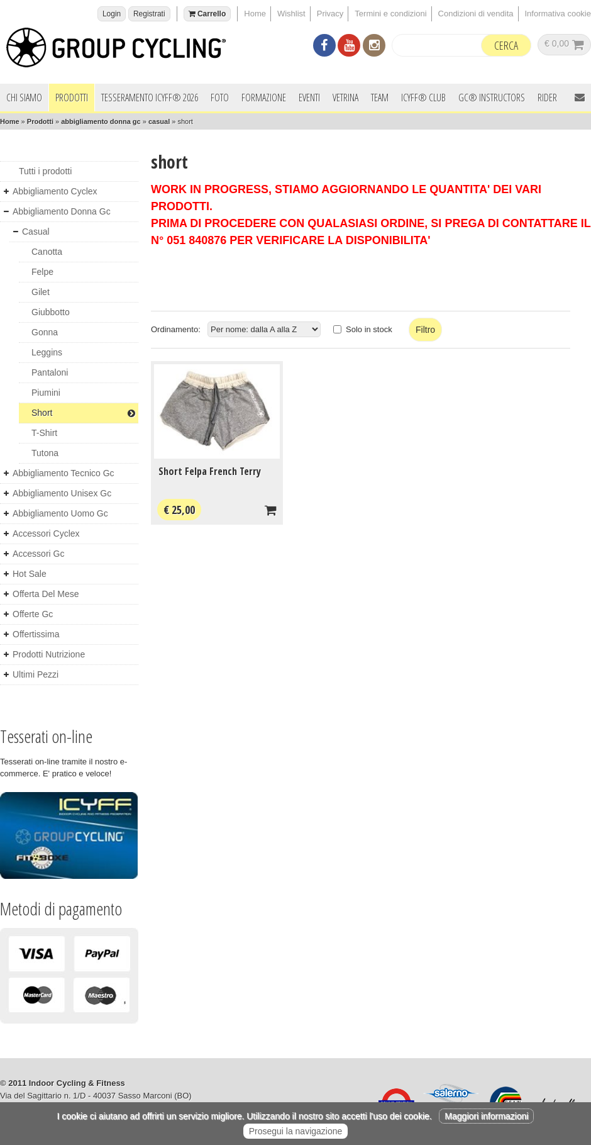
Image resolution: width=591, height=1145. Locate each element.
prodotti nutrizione (49, 654)
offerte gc (33, 614)
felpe (42, 272)
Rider (547, 97)
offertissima (36, 634)
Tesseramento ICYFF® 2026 (149, 97)
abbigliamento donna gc (101, 121)
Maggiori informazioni (486, 1116)
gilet (40, 292)
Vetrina (345, 97)
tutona (44, 453)
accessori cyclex (46, 533)
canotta (46, 252)
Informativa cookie (558, 13)
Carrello (207, 13)
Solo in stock (369, 329)
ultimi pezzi (35, 674)
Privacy (330, 13)
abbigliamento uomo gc (60, 513)
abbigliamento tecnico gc (63, 473)
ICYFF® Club (423, 97)
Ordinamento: (176, 329)
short (83, 413)
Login (111, 13)
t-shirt (44, 433)
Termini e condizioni (390, 13)
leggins (46, 352)
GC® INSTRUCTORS (491, 97)
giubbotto (50, 312)
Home (255, 13)
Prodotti (71, 97)
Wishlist (291, 13)
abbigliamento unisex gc (62, 493)
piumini (45, 393)
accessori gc (38, 554)
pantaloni (49, 372)
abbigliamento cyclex (55, 191)
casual (159, 121)
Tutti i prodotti (45, 171)
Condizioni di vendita (476, 13)
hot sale (30, 574)
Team (380, 97)
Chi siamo (24, 97)
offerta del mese (46, 594)
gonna (44, 332)
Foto (220, 97)
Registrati (149, 13)
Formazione (263, 97)
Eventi (309, 97)
